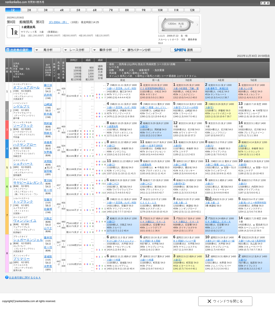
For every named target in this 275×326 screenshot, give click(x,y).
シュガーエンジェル (28, 240)
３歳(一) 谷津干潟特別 (151, 145)
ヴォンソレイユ (24, 220)
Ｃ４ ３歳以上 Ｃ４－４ (218, 221)
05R (78, 10)
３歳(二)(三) (113, 183)
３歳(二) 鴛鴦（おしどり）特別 (156, 107)
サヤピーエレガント (28, 182)
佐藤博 (48, 209)
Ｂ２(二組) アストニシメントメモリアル (127, 240)
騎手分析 (105, 49)
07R (111, 10)
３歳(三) (111, 145)
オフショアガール (26, 87)
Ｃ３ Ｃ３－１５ (148, 202)
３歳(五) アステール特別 (185, 107)
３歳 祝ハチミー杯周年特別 (252, 202)
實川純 (48, 180)
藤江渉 (48, 85)
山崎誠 (48, 104)
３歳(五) (209, 107)
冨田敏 (48, 171)
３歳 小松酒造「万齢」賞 (186, 88)
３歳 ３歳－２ (180, 202)
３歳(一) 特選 (113, 259)
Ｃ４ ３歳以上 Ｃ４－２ (152, 221)
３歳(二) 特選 (180, 164)
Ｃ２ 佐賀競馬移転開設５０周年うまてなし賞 (163, 88)
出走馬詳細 (18, 49)
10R (160, 10)
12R (192, 10)
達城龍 (48, 256)
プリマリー (21, 259)
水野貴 (48, 266)
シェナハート (23, 163)
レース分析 (76, 49)
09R (143, 10)
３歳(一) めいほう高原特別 (252, 240)
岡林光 (48, 133)
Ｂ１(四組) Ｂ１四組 (150, 240)
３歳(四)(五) (179, 183)
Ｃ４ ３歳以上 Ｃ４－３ (186, 221)
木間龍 (48, 161)
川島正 (48, 218)
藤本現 (48, 237)
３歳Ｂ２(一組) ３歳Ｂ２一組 (220, 240)
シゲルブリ (21, 106)
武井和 (48, 94)
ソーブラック (23, 125)
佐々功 (48, 190)
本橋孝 (48, 142)
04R (62, 10)
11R (176, 10)
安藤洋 (48, 199)
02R (29, 10)
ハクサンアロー (24, 144)
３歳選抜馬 (112, 126)
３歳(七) (242, 145)
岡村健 (48, 123)
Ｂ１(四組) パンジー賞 (184, 240)
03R (45, 10)
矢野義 (48, 152)
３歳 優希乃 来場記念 (216, 88)
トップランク (23, 201)
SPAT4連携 (185, 49)
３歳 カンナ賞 (245, 88)
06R (94, 10)
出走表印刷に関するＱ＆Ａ (25, 277)
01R (13, 10)
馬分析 (47, 49)
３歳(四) (177, 145)
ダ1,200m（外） (59, 22)
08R (127, 10)
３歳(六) (209, 145)
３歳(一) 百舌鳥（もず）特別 (121, 88)
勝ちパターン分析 (141, 49)
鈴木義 (48, 113)
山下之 (48, 228)
